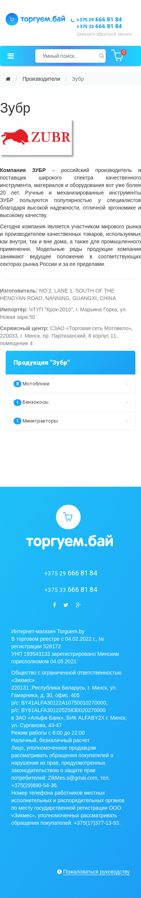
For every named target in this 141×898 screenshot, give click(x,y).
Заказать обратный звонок (104, 34)
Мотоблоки (71, 383)
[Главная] (8, 79)
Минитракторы (71, 421)
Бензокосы (71, 402)
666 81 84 (99, 19)
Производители (41, 79)
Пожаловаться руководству (96, 872)
